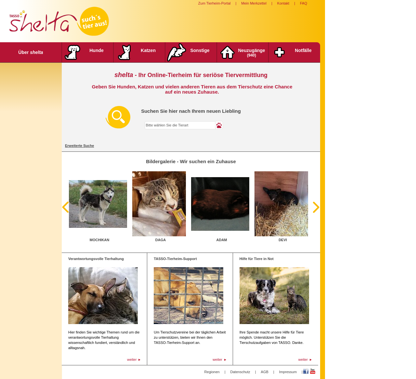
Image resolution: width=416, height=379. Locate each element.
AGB (264, 372)
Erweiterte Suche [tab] (79, 146)
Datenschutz (240, 372)
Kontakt (283, 3)
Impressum (288, 372)
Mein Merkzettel (253, 3)
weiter (131, 359)
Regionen (212, 372)
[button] (219, 125)
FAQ (303, 3)
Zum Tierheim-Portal (214, 3)
